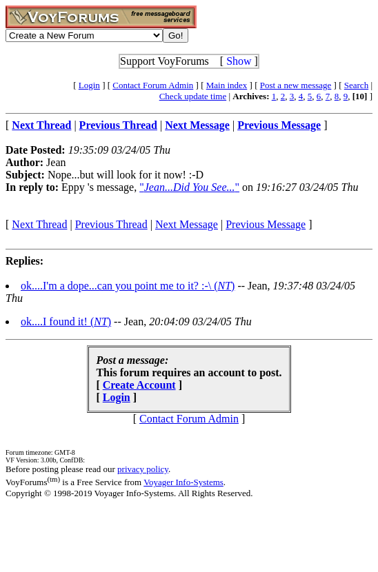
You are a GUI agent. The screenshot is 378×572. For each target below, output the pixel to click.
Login (89, 85)
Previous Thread (111, 224)
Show (238, 61)
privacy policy (142, 469)
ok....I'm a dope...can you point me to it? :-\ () (128, 286)
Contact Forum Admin (152, 85)
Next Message (186, 224)
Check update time (192, 96)
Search (356, 85)
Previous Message (266, 224)
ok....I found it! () (66, 321)
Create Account (139, 385)
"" (189, 187)
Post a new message (296, 85)
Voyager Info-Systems (183, 482)
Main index (227, 85)
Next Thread (39, 224)
